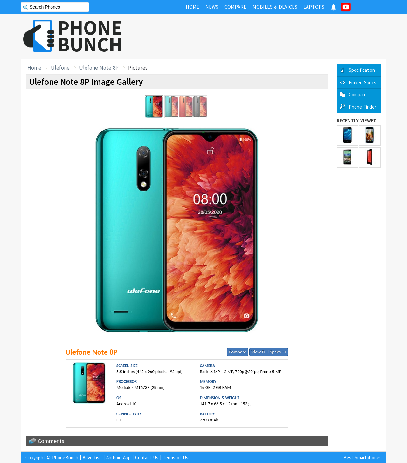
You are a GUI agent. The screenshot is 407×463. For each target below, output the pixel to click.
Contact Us (146, 457)
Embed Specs (362, 82)
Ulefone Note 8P (99, 67)
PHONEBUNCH (90, 36)
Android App (118, 457)
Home (34, 67)
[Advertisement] (270, 36)
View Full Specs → (268, 352)
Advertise (92, 457)
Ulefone (60, 67)
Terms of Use (177, 457)
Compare (237, 352)
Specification (362, 70)
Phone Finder (362, 107)
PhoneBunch (65, 457)
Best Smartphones (362, 457)
